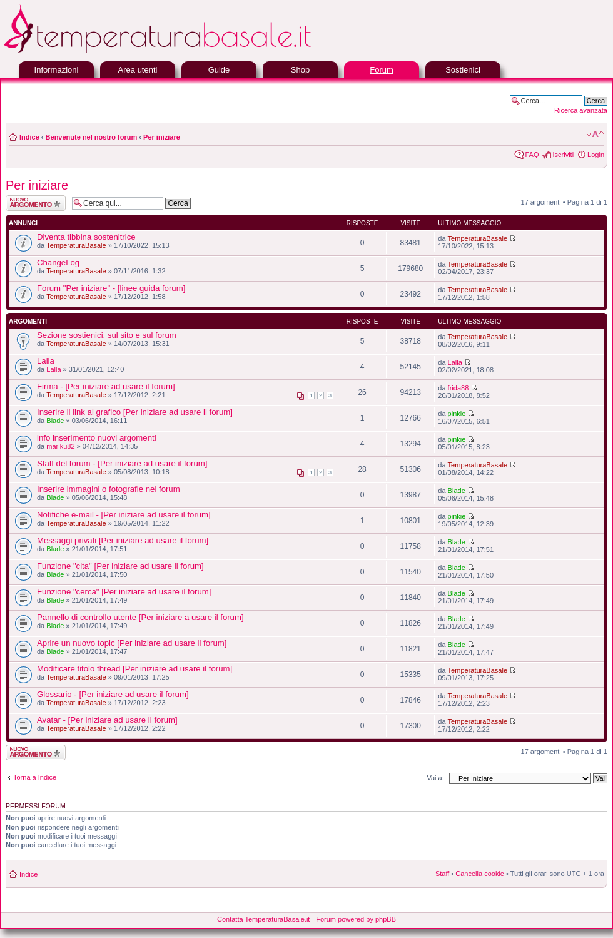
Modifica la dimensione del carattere (595, 134)
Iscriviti (563, 154)
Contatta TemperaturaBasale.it (263, 919)
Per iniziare (161, 137)
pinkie (457, 413)
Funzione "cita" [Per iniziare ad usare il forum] (120, 566)
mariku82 (60, 446)
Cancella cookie (479, 873)
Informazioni (56, 69)
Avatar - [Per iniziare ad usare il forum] (107, 720)
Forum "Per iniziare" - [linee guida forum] (111, 288)
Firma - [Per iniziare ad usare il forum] (106, 386)
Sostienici (462, 69)
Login (595, 154)
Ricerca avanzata (580, 110)
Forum (381, 69)
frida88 (458, 388)
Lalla (45, 360)
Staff (442, 873)
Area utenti (138, 69)
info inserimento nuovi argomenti (96, 437)
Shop (300, 69)
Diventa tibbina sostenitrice (86, 237)
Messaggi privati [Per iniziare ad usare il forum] (122, 540)
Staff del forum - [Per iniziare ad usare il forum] (122, 463)
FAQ (532, 154)
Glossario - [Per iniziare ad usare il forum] (113, 694)
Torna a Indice (34, 777)
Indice (29, 137)
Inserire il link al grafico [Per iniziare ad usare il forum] (135, 412)
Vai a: (435, 778)
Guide (219, 69)
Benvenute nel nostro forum (92, 137)
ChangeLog (58, 262)
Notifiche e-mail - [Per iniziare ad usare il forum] (124, 514)
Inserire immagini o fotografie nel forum (108, 489)
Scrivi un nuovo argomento (36, 203)
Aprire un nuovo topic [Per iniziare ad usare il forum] (131, 643)
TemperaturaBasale (76, 245)
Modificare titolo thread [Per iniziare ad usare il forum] (134, 668)
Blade (55, 420)
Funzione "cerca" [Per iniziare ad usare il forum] (124, 591)
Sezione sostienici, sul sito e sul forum (106, 335)
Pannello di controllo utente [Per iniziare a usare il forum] (140, 617)
